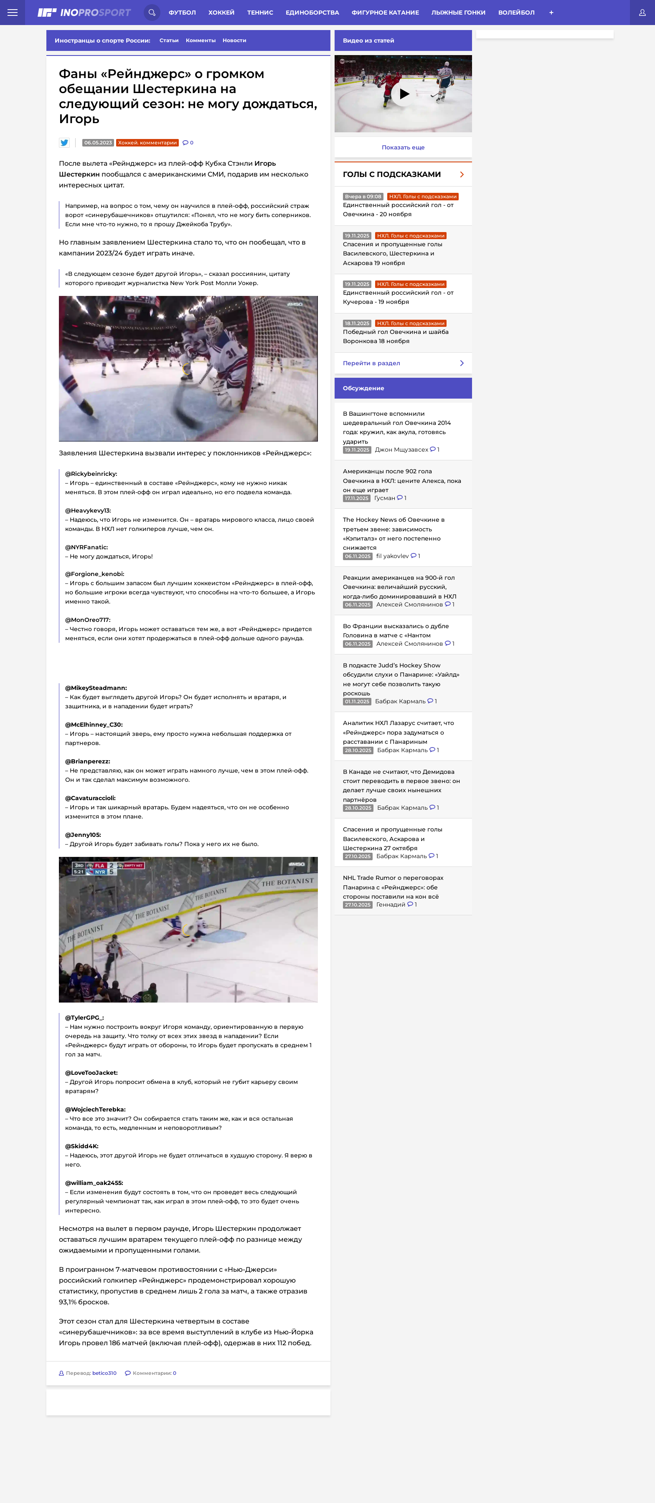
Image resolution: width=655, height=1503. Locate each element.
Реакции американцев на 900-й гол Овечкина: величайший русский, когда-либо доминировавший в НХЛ (398, 587)
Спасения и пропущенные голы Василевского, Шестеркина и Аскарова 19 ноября (391, 253)
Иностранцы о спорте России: (102, 40)
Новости (234, 40)
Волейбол (516, 12)
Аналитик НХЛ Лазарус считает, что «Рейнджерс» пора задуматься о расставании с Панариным (396, 732)
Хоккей (221, 12)
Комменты (201, 40)
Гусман (384, 498)
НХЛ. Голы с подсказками (421, 196)
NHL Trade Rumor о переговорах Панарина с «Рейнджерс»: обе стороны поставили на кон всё (391, 887)
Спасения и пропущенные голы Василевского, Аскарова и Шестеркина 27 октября (391, 839)
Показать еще (401, 147)
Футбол (182, 12)
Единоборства (312, 12)
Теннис (260, 12)
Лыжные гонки (459, 12)
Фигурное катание (385, 12)
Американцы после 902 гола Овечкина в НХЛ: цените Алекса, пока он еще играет (400, 480)
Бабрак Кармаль (399, 701)
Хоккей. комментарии (147, 142)
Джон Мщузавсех (400, 449)
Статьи (169, 40)
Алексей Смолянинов (409, 604)
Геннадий (390, 904)
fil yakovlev (392, 556)
